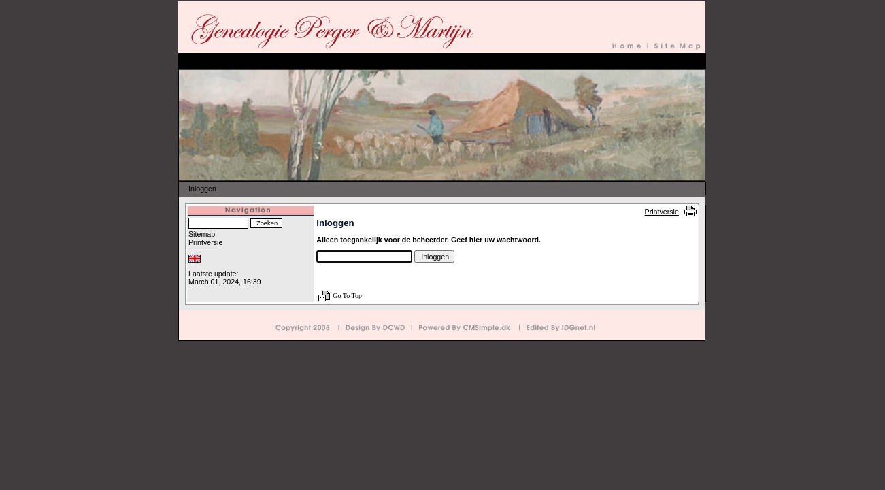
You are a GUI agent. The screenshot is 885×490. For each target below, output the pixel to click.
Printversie (662, 212)
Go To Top (347, 295)
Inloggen (200, 266)
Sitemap (201, 234)
